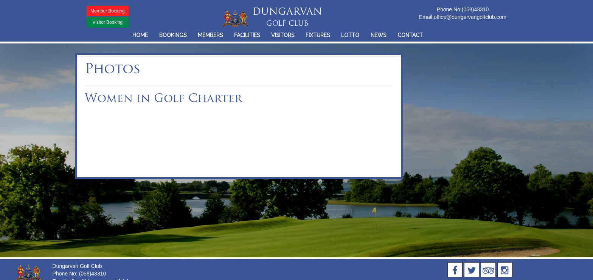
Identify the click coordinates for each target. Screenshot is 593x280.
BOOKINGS (172, 35)
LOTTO (350, 35)
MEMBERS (210, 35)
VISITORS (282, 35)
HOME (140, 35)
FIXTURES (318, 35)
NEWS (378, 35)
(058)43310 (475, 9)
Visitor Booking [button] (107, 22)
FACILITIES (247, 35)
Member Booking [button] (107, 11)
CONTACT (410, 35)
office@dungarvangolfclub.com (470, 17)
